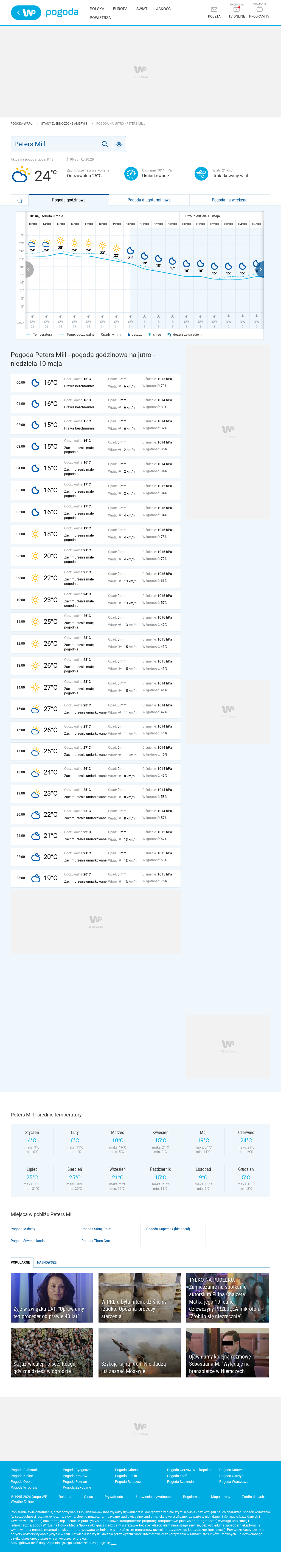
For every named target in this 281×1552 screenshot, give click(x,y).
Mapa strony (220, 1497)
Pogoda (62, 12)
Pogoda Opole (21, 1482)
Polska (97, 9)
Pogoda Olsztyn (231, 1476)
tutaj (114, 1543)
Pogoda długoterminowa (149, 200)
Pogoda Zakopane (77, 1487)
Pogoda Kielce (22, 1476)
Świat (141, 9)
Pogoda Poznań (75, 1482)
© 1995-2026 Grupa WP (29, 1497)
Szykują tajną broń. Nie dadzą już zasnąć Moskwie (133, 1367)
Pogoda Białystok (24, 1470)
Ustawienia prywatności (153, 1497)
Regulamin (191, 1497)
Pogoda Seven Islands (27, 1241)
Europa (120, 9)
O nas (88, 1497)
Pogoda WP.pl (22, 123)
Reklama (65, 1497)
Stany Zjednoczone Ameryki (64, 123)
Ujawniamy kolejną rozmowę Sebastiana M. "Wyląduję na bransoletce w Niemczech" (220, 1363)
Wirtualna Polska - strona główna (26, 12)
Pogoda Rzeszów (128, 1482)
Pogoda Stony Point (96, 1229)
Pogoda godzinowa (69, 200)
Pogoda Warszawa (233, 1482)
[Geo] (119, 144)
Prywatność (114, 1497)
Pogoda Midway (23, 1229)
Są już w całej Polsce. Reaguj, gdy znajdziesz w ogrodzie (45, 1367)
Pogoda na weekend (230, 200)
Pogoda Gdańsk (127, 1470)
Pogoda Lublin (126, 1476)
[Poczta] (214, 13)
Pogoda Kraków (75, 1476)
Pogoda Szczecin (180, 1482)
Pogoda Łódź (177, 1476)
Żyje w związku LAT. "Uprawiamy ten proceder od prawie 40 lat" (48, 1313)
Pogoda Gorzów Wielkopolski (189, 1470)
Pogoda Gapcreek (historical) (168, 1229)
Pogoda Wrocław (24, 1487)
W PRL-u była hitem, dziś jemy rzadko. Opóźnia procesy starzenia (134, 1309)
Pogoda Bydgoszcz (77, 1470)
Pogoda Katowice (232, 1470)
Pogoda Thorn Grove (97, 1241)
